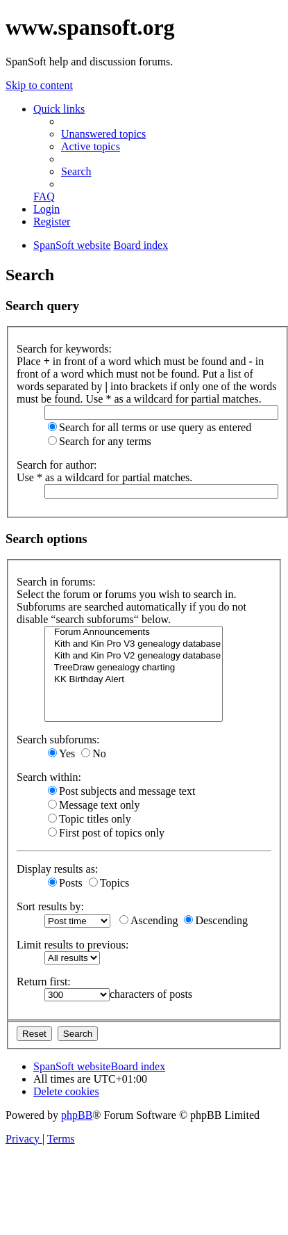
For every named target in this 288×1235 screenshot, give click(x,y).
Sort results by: (50, 906)
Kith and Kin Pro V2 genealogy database (133, 656)
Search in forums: (56, 582)
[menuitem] (103, 134)
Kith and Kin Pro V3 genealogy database (133, 644)
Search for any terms (99, 441)
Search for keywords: (64, 349)
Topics (109, 883)
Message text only (93, 805)
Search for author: (57, 465)
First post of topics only (106, 833)
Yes (61, 753)
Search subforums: (58, 739)
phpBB (76, 1115)
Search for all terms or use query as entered (149, 427)
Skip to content (39, 85)
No (93, 753)
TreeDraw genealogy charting (133, 668)
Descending (216, 920)
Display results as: (57, 869)
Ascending (148, 920)
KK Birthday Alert (133, 680)
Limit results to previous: (72, 945)
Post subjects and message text (121, 791)
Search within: (49, 777)
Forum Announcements (133, 632)
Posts (65, 883)
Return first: (44, 981)
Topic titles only (89, 819)
